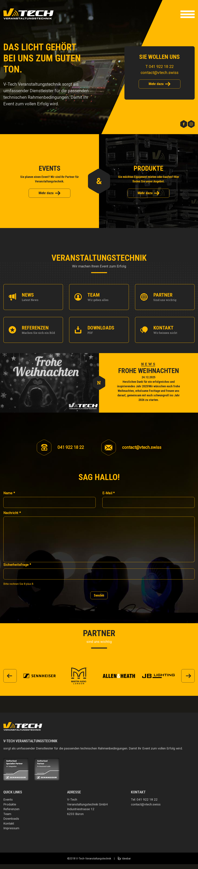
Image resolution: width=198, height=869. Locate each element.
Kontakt (8, 823)
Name (9, 493)
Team (7, 814)
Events (8, 799)
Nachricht (12, 513)
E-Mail (108, 493)
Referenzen (11, 809)
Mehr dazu (160, 84)
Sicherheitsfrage (17, 565)
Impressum (11, 828)
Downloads (11, 819)
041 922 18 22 (147, 799)
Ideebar (124, 858)
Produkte (9, 804)
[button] (187, 15)
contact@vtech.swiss (159, 72)
